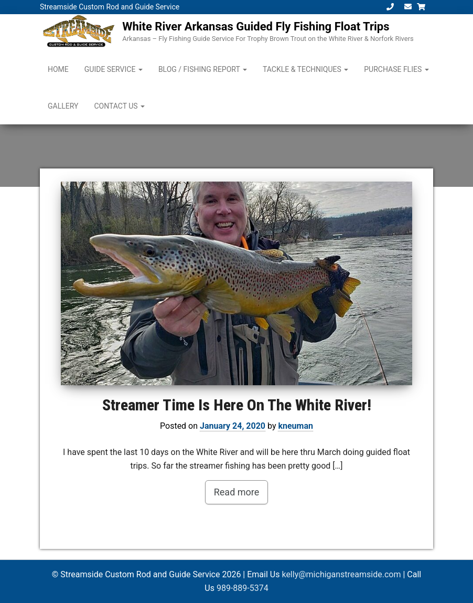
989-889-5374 (242, 588)
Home (58, 69)
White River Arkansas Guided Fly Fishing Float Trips (255, 26)
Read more (237, 492)
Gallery (63, 106)
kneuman (295, 426)
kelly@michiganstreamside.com (341, 574)
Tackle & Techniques (305, 69)
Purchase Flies (396, 69)
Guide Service (113, 69)
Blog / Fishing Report (202, 69)
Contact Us (119, 106)
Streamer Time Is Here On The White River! (236, 405)
